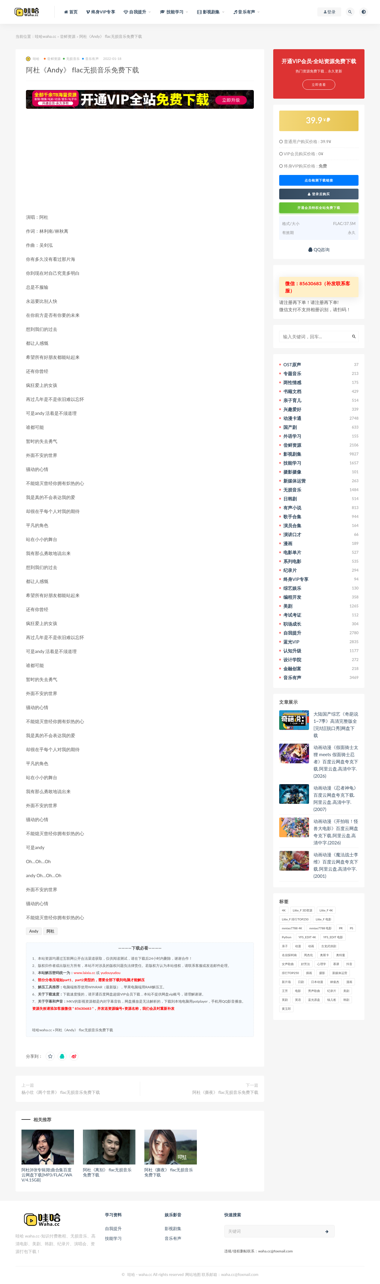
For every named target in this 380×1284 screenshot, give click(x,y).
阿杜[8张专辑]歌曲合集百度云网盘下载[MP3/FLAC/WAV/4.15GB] (46, 1174)
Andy (33, 931)
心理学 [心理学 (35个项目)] (321, 964)
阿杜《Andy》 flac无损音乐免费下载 (84, 1030)
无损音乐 (71, 59)
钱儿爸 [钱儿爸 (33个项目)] (331, 999)
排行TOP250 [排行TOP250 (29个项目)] (290, 973)
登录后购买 (319, 194)
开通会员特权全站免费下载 (318, 208)
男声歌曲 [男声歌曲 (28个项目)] (314, 991)
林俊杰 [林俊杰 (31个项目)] (334, 982)
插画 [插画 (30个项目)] (309, 973)
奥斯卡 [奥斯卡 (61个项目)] (324, 955)
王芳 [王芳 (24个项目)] (285, 991)
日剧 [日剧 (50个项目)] (301, 982)
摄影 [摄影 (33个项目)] (322, 973)
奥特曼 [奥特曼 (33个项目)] (340, 955)
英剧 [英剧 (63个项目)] (285, 999)
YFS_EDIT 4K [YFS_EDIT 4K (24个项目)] (307, 937)
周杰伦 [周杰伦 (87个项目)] (308, 955)
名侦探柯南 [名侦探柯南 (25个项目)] (289, 955)
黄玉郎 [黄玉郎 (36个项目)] (286, 1008)
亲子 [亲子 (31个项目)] (285, 946)
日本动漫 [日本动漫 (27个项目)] (317, 982)
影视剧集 (173, 1228)
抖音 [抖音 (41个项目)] (349, 964)
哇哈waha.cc (45, 36)
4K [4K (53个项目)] (284, 910)
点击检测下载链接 (319, 180)
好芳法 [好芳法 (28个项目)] (305, 964)
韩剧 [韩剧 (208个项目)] (346, 999)
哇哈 (32, 59)
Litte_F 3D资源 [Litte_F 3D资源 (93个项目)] (303, 910)
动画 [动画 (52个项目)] (311, 946)
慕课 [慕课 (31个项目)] (336, 964)
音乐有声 (90, 59)
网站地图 (193, 1274)
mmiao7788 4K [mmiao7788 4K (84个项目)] (292, 928)
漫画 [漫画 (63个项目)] (349, 982)
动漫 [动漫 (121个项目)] (298, 946)
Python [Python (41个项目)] (286, 937)
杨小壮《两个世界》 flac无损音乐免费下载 (60, 1092)
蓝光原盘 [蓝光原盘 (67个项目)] (314, 999)
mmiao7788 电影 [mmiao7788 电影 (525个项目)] (320, 928)
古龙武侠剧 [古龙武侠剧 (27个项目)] (328, 946)
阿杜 (50, 931)
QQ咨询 (319, 249)
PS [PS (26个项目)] (351, 928)
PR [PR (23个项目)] (340, 928)
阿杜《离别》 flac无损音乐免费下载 (107, 1172)
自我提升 (113, 1228)
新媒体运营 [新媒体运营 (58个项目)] (339, 973)
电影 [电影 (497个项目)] (298, 991)
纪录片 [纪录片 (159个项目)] (331, 991)
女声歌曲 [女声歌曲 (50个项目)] (288, 964)
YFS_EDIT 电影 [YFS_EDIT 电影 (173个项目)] (333, 937)
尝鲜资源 (67, 36)
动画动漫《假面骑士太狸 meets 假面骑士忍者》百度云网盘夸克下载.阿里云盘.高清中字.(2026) (335, 762)
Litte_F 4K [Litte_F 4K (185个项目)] (326, 910)
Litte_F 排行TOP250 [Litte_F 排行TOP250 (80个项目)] (295, 919)
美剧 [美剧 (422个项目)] (346, 991)
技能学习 (113, 1238)
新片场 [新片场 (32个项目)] (286, 982)
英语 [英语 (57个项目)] (298, 999)
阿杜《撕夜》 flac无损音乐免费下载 (225, 1092)
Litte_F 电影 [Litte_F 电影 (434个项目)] (323, 919)
